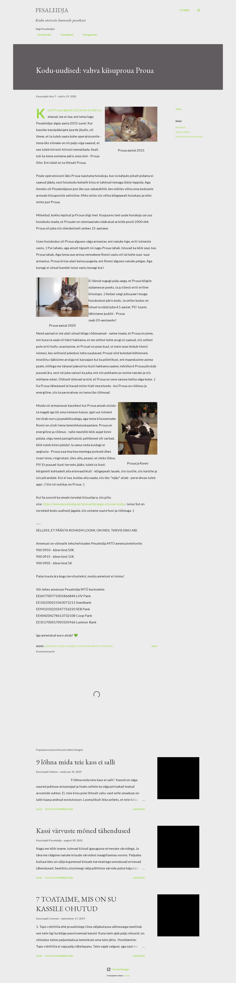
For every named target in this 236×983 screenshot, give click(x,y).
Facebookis (42, 34)
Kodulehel (65, 34)
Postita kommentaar (59, 809)
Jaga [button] (178, 109)
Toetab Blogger (118, 969)
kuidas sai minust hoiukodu (189, 136)
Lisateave (139, 809)
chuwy (126, 976)
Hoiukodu (180, 127)
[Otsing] (184, 10)
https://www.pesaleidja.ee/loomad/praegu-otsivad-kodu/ (84, 504)
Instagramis (88, 34)
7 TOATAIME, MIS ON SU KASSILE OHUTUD (76, 903)
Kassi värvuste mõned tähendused (83, 830)
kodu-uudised (182, 131)
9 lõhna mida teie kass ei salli (75, 762)
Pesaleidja (51, 10)
